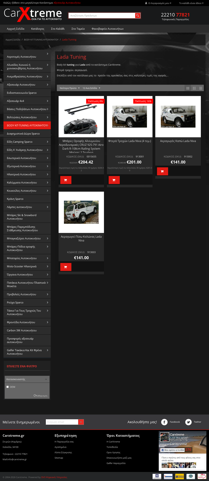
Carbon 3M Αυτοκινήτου (22, 330)
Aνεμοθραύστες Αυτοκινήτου (24, 76)
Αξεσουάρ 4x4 (15, 101)
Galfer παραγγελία (116, 463)
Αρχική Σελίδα (15, 28)
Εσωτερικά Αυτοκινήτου (21, 158)
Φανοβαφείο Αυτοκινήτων (108, 28)
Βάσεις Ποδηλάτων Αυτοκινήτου (26, 109)
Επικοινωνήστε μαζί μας (119, 457)
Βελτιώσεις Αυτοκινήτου (22, 117)
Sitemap (59, 457)
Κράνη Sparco (15, 198)
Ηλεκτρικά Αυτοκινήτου (21, 174)
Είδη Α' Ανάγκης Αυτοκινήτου (24, 150)
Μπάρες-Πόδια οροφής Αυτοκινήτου (21, 248)
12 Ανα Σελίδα (91, 88)
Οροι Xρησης (113, 452)
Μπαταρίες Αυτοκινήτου (22, 258)
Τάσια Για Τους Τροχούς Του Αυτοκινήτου (24, 312)
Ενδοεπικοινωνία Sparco (22, 92)
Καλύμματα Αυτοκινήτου (22, 182)
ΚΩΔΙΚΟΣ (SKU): (75, 156)
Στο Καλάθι (58, 28)
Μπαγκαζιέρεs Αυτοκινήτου (24, 238)
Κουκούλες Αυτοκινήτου (21, 190)
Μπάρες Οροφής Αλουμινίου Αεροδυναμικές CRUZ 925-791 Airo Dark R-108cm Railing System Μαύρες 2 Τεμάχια (81, 146)
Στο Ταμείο (78, 28)
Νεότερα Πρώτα (70, 88)
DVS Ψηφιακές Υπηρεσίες (54, 477)
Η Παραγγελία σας (64, 441)
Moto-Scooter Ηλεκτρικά (21, 266)
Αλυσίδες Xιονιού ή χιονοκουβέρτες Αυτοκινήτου (24, 66)
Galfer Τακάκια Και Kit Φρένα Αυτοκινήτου (24, 351)
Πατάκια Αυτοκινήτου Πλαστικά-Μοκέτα (26, 284)
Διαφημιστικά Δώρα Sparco (23, 133)
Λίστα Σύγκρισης (63, 452)
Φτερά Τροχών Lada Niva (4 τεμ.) (129, 141)
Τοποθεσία (112, 447)
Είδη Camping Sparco (19, 141)
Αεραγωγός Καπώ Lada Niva (178, 141)
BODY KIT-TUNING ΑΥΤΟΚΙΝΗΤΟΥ (41, 39)
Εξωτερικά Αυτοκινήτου (21, 166)
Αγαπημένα (60, 447)
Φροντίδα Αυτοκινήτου (21, 322)
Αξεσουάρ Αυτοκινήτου (21, 84)
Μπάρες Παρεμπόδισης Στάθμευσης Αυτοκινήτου (22, 228)
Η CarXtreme (113, 441)
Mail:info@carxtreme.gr (15, 459)
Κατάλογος (37, 28)
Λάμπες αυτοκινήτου (19, 207)
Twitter (193, 422)
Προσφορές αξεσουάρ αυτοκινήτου (20, 340)
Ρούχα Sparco (15, 302)
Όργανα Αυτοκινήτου (20, 274)
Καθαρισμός (41, 395)
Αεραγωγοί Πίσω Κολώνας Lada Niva (81, 238)
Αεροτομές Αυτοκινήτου (21, 56)
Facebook (170, 422)
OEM (10, 386)
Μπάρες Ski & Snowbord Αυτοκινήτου (21, 216)
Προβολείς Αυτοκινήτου (21, 294)
